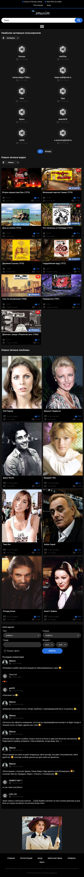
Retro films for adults (54, 2)
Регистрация (38, 5)
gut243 (12, 688)
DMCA (42, 862)
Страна (46, 631)
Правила (72, 858)
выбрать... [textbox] (10, 635)
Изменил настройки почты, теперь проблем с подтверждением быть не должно (39, 709)
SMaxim (12, 661)
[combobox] (22, 635)
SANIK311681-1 (15, 780)
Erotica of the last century (33, 2)
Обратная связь (55, 858)
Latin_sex (13, 794)
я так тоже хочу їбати (12, 787)
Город (5, 640)
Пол (5, 631)
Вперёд (48, 151)
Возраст (46, 640)
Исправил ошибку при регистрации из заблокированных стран (32, 668)
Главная (11, 858)
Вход (49, 5)
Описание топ (10, 695)
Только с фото (13, 651)
